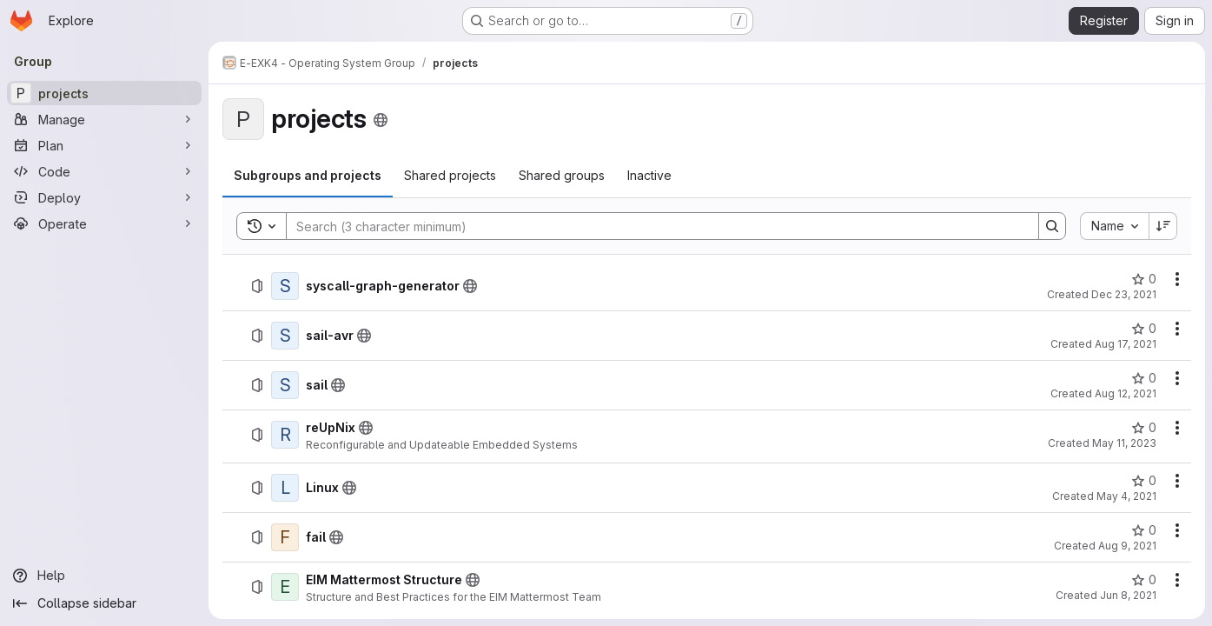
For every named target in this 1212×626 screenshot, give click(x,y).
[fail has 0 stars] (1143, 530)
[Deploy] (104, 197)
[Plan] (104, 145)
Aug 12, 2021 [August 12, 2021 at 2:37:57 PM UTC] (1125, 393)
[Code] (104, 171)
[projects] (104, 93)
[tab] (307, 175)
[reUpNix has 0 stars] (1143, 428)
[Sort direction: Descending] (1163, 226)
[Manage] (104, 119)
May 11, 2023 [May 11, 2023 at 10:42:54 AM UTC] (1124, 443)
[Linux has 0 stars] (1143, 481)
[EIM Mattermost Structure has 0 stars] (1143, 580)
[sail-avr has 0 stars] (1143, 329)
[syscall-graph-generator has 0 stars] (1143, 279)
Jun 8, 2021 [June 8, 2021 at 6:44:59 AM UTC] (1128, 595)
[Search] (653, 226)
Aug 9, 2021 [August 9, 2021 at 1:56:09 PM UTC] (1127, 545)
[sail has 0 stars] (1143, 378)
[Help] (104, 575)
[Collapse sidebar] (104, 603)
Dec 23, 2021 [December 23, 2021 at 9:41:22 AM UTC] (1123, 294)
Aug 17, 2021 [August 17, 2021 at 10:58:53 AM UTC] (1125, 343)
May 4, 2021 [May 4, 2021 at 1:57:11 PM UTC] (1126, 496)
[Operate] (104, 223)
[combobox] (1114, 226)
